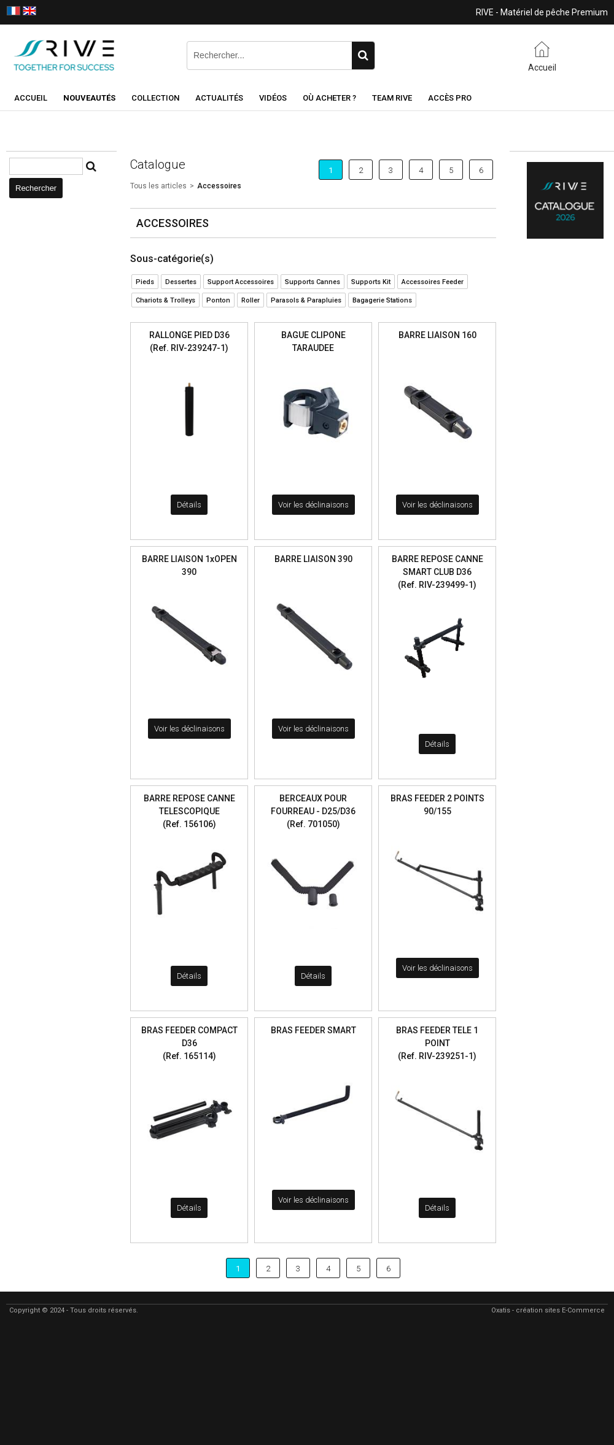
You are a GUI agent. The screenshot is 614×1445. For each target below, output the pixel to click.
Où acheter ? (329, 97)
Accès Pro (450, 97)
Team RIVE (392, 97)
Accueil (30, 97)
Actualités (219, 97)
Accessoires (219, 186)
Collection (155, 97)
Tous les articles (158, 186)
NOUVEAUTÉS (89, 97)
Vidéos (273, 97)
